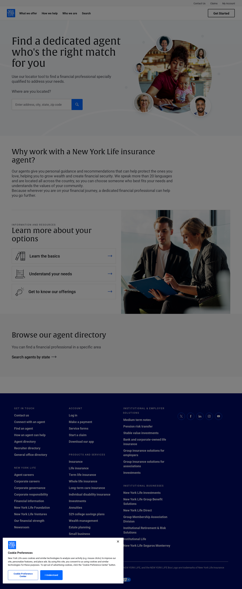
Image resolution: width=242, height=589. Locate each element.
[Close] (118, 541)
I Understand (51, 575)
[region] (63, 560)
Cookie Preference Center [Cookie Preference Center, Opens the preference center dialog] (23, 575)
